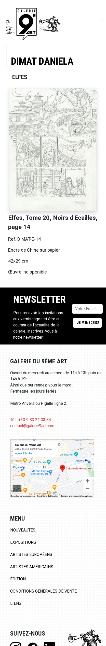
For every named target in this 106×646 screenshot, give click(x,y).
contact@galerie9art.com (32, 425)
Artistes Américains (31, 566)
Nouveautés (22, 530)
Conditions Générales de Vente (43, 591)
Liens (15, 603)
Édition (18, 579)
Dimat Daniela (42, 61)
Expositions (23, 542)
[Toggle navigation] (96, 24)
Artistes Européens (31, 554)
